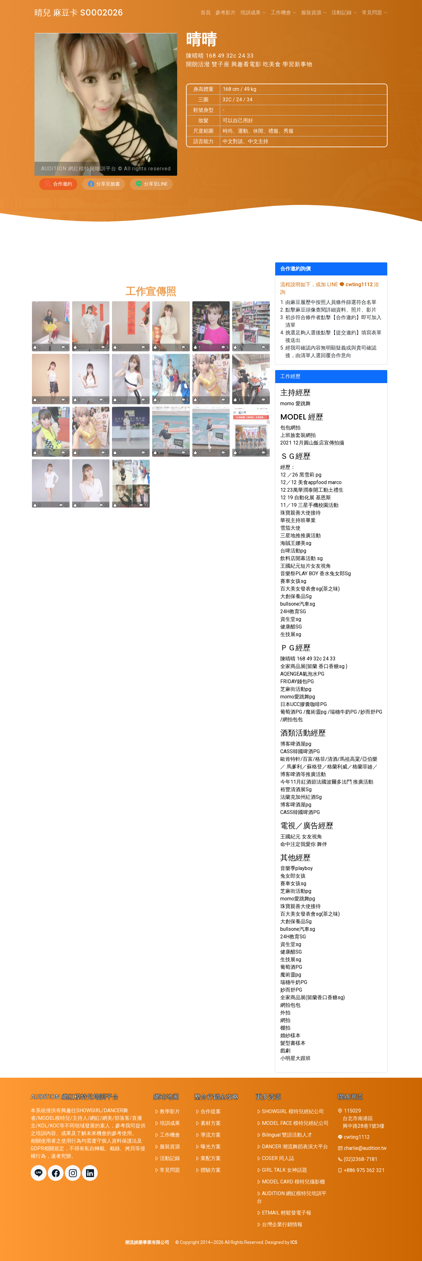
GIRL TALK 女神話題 (284, 1170)
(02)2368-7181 (360, 1159)
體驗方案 (211, 1170)
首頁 (206, 12)
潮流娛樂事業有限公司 (147, 1242)
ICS (293, 1242)
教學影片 (170, 1111)
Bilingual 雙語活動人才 (287, 1135)
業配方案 (211, 1158)
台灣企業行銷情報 (282, 1224)
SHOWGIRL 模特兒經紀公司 (293, 1111)
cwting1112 (356, 284)
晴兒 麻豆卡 (78, 12)
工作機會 (283, 12)
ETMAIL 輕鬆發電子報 (286, 1213)
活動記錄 (344, 12)
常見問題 (375, 12)
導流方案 (211, 1135)
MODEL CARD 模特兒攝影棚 (293, 1182)
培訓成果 (253, 12)
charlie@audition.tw (365, 1148)
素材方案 (211, 1123)
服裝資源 (314, 12)
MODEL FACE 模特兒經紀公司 (295, 1123)
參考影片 (225, 12)
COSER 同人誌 (278, 1158)
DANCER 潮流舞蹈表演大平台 (295, 1147)
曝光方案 (211, 1147)
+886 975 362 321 (364, 1170)
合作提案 (211, 1111)
